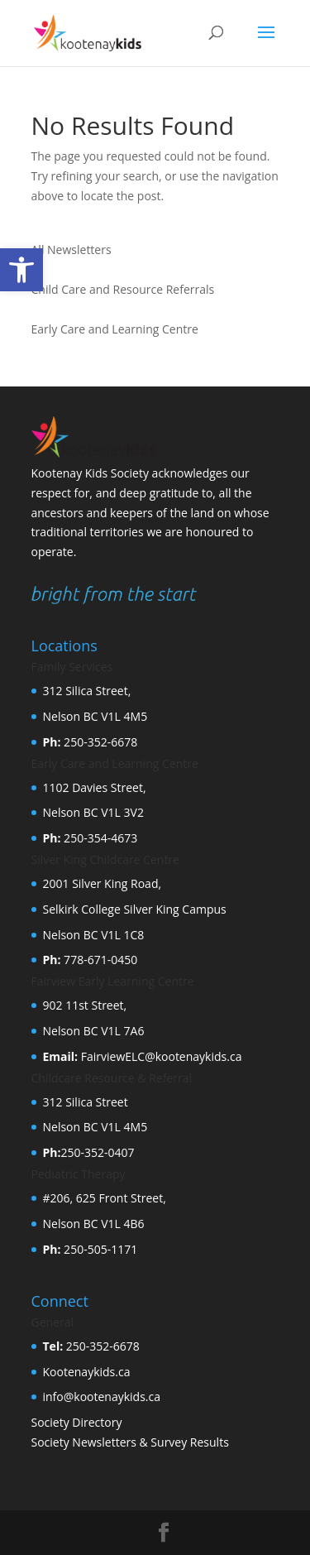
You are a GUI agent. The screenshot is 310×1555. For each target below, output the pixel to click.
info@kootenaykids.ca (102, 1396)
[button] (21, 269)
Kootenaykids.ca (87, 1372)
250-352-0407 (97, 1152)
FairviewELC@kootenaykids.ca (159, 1056)
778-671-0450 (98, 959)
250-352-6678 (98, 742)
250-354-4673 (98, 838)
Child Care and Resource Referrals (123, 289)
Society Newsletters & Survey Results (130, 1442)
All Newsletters (71, 249)
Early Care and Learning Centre (114, 329)
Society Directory (76, 1422)
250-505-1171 (98, 1249)
